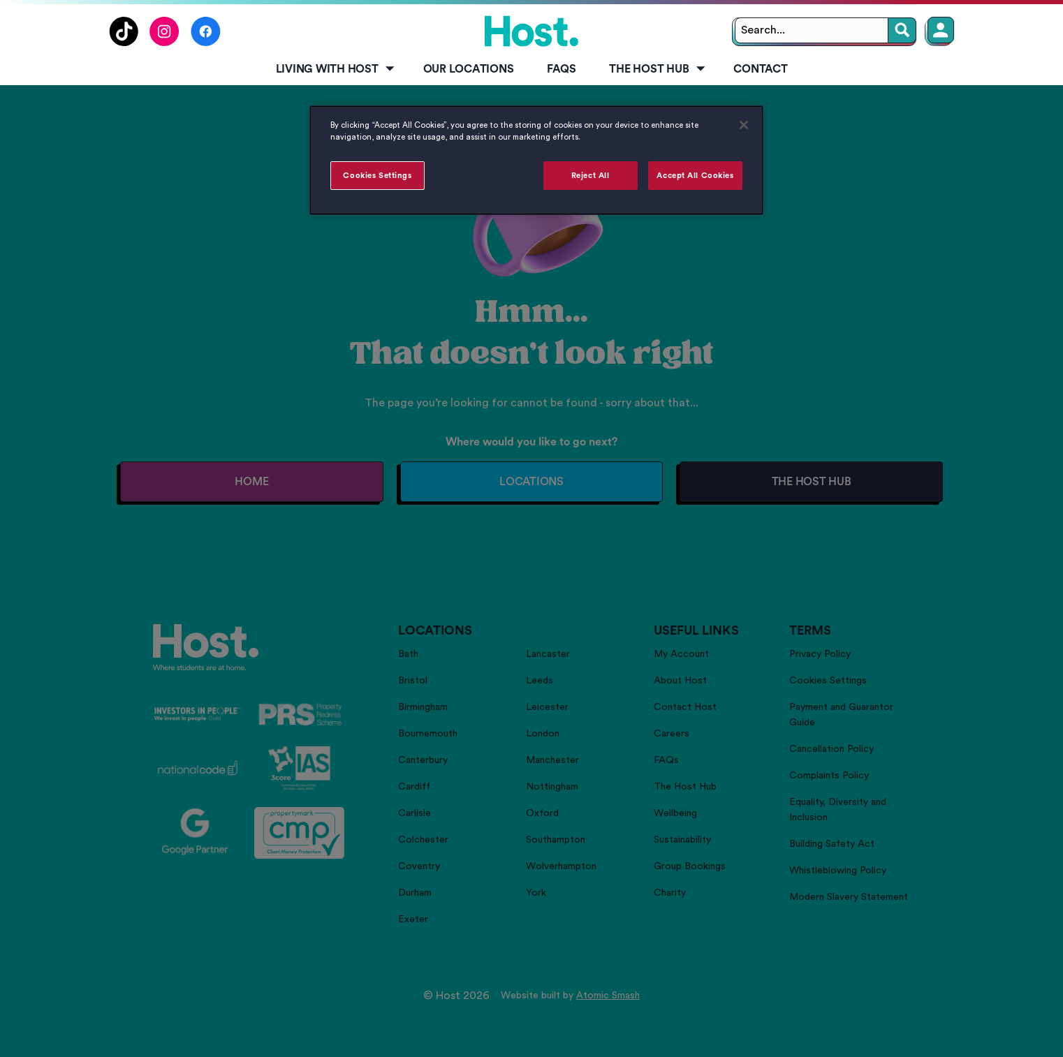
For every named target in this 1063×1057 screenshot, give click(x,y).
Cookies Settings (377, 175)
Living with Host (336, 69)
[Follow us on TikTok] (123, 42)
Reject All (590, 175)
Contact (760, 69)
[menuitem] (333, 70)
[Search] (902, 30)
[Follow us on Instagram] (164, 42)
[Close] (743, 125)
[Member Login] (941, 30)
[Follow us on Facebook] (206, 42)
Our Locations (468, 69)
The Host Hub (658, 69)
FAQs (561, 69)
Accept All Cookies (695, 175)
